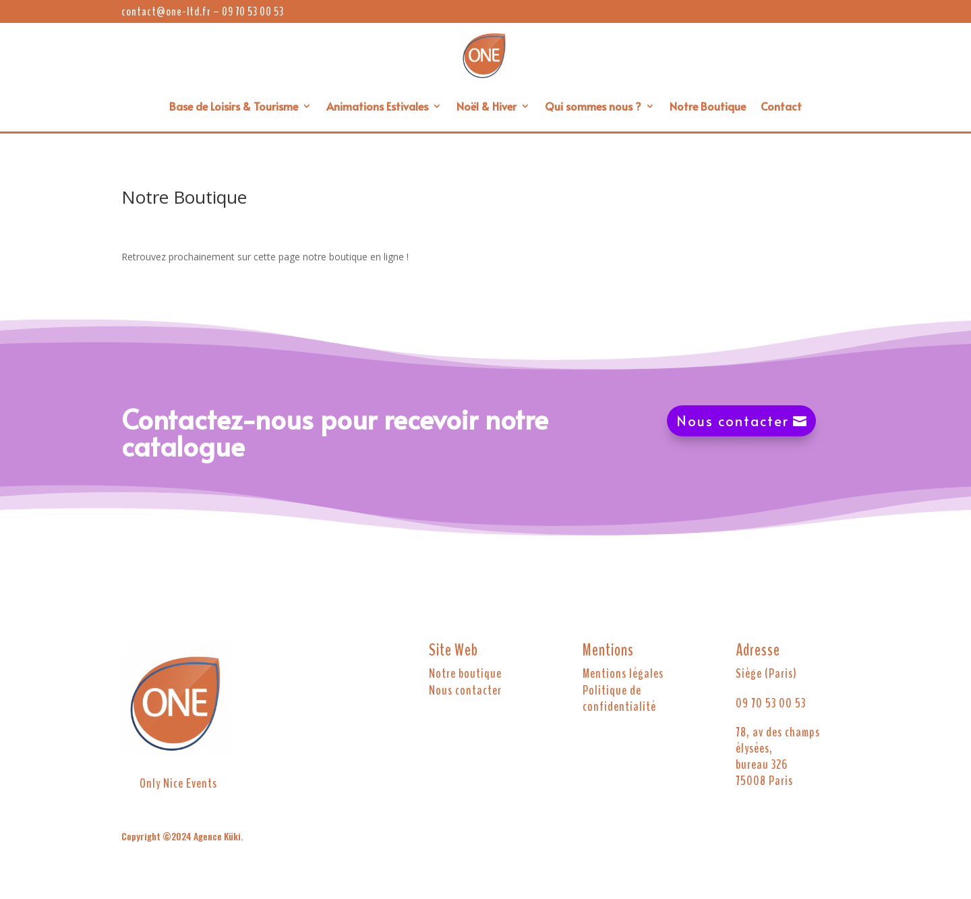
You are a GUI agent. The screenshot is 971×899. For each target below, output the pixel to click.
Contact (781, 105)
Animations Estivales (377, 105)
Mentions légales (623, 673)
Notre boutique (465, 673)
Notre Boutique (708, 105)
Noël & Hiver (487, 105)
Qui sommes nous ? (593, 105)
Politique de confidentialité (619, 698)
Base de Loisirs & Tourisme (233, 105)
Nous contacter (732, 420)
